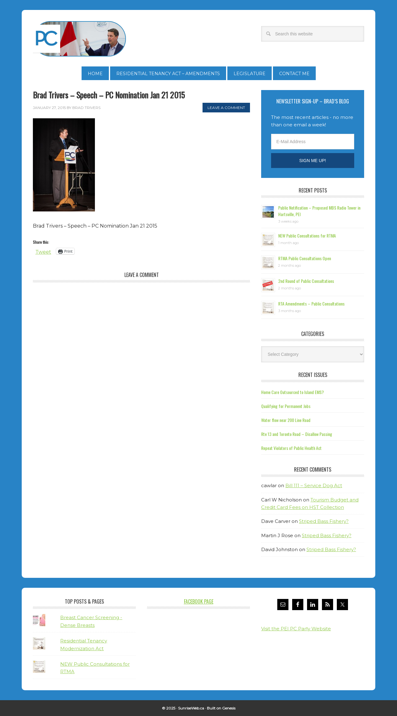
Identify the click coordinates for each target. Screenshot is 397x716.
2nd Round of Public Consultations (306, 281)
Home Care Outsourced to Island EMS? (292, 392)
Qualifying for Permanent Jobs (285, 406)
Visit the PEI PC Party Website (296, 629)
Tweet (43, 251)
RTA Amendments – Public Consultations (311, 303)
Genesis (228, 708)
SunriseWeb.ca (191, 708)
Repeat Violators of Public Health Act (291, 448)
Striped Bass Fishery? (324, 521)
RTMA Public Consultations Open (304, 258)
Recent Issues (312, 374)
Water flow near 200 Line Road (285, 420)
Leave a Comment (226, 107)
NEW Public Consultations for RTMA (307, 235)
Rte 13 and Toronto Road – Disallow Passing (296, 434)
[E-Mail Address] (312, 141)
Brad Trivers (79, 39)
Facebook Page (198, 601)
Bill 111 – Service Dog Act (313, 485)
